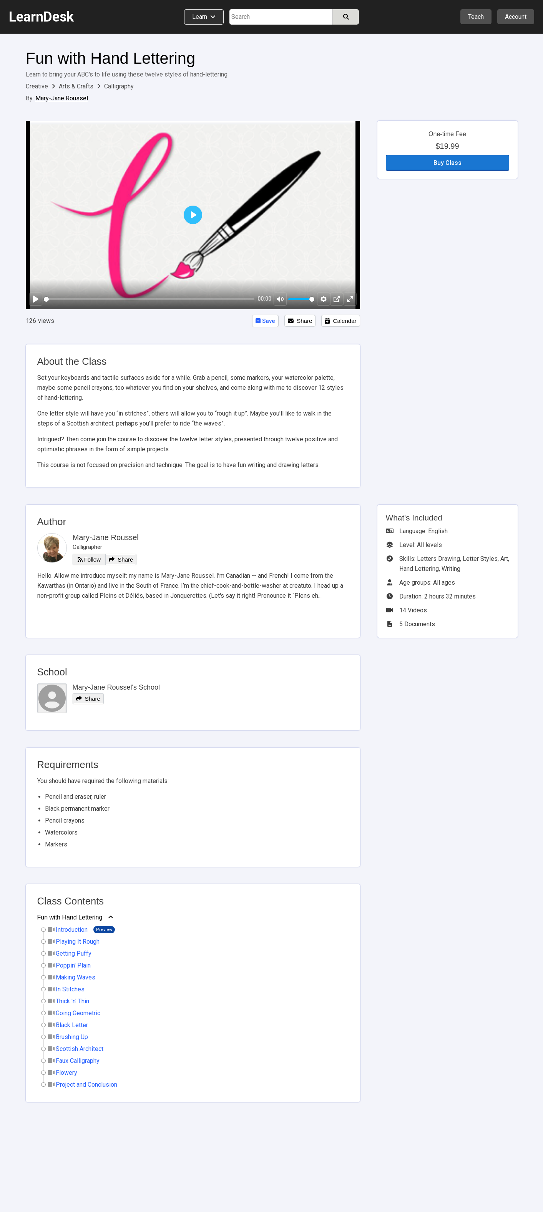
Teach (476, 16)
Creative (38, 86)
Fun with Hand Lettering (111, 58)
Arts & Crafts (77, 86)
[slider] (149, 299)
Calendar (340, 321)
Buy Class (447, 162)
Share (300, 321)
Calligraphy (119, 86)
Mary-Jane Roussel (61, 98)
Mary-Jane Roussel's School (116, 687)
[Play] (36, 299)
